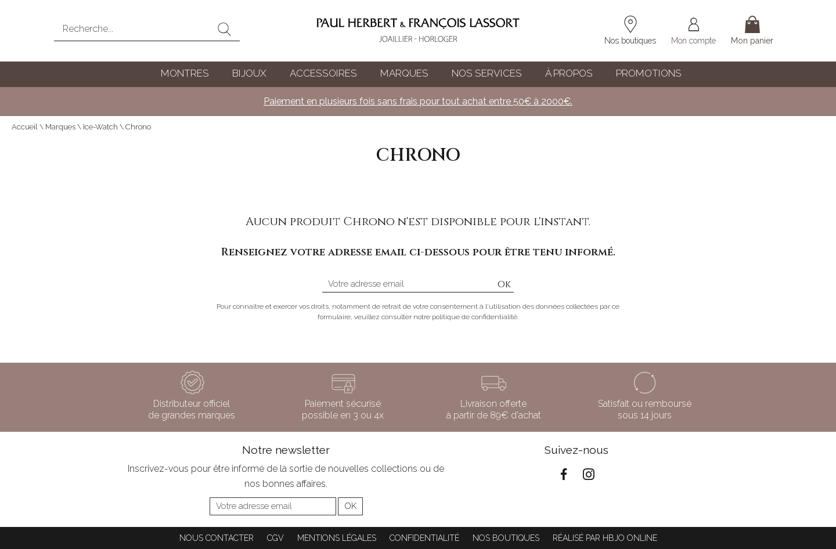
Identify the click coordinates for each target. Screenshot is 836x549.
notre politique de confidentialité (465, 317)
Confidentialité (424, 538)
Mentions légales (336, 538)
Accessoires (323, 73)
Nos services (487, 73)
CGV (275, 538)
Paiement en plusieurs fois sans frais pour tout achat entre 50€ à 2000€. (418, 101)
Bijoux (249, 73)
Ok (504, 284)
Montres (185, 73)
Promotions (649, 73)
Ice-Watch (100, 126)
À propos (569, 73)
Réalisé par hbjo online (605, 538)
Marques (404, 73)
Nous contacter (216, 538)
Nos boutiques (506, 538)
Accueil (25, 126)
